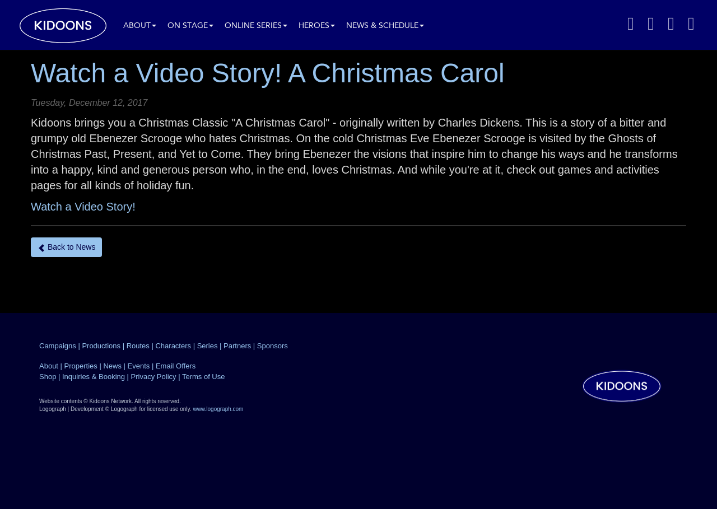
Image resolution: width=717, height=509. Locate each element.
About (139, 26)
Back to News (66, 247)
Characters (173, 346)
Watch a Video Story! (83, 206)
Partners (237, 346)
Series (207, 346)
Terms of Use (203, 376)
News (112, 366)
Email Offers (175, 366)
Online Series (256, 26)
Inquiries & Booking (93, 376)
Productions (101, 346)
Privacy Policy (153, 376)
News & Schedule (385, 26)
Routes (138, 346)
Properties (80, 366)
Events (139, 366)
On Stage (190, 26)
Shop (47, 376)
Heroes (317, 26)
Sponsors (272, 346)
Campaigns (57, 346)
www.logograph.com (218, 409)
